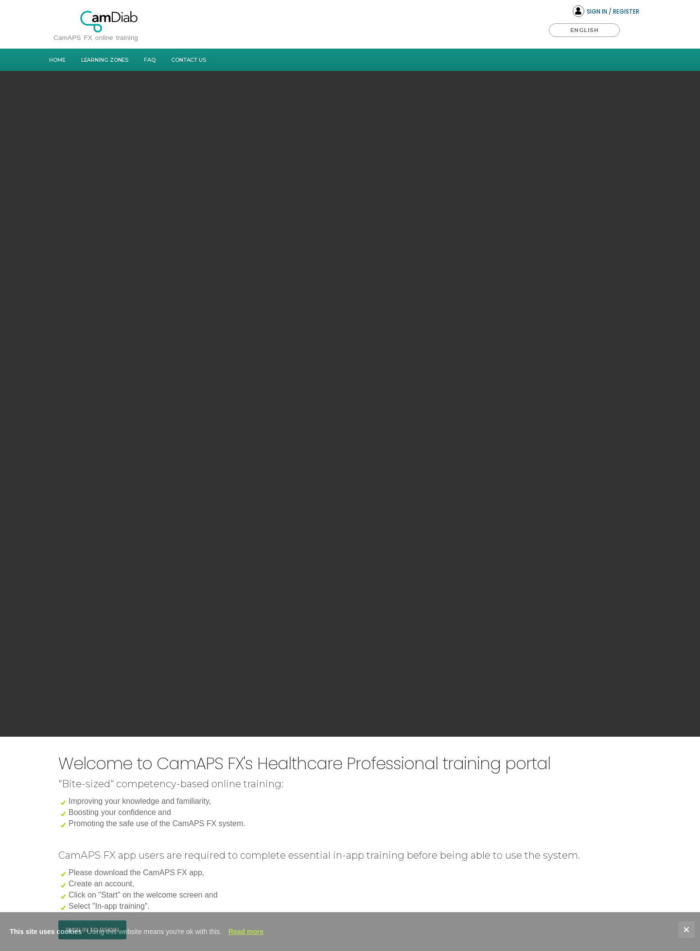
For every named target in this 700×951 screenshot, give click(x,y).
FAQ (150, 59)
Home (57, 59)
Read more (245, 931)
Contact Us (188, 59)
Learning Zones (105, 59)
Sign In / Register (606, 11)
